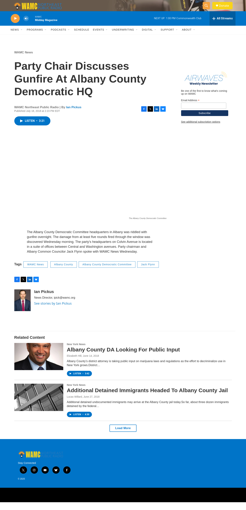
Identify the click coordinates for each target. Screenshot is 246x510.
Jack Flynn (148, 272)
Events (98, 37)
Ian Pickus (73, 115)
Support (167, 37)
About (187, 37)
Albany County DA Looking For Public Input (123, 357)
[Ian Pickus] (22, 308)
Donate (226, 9)
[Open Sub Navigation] (21, 37)
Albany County (63, 272)
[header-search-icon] (208, 9)
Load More (123, 435)
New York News (76, 352)
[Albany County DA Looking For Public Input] (38, 364)
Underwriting (123, 37)
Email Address (190, 108)
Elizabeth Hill (74, 363)
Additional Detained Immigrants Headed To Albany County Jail (147, 398)
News (15, 37)
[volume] (26, 26)
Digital (147, 37)
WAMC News (23, 60)
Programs (35, 37)
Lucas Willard (74, 404)
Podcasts (58, 37)
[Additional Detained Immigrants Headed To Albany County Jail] (38, 405)
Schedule (81, 37)
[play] (15, 26)
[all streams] (222, 26)
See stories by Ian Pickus (53, 311)
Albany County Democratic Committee (107, 272)
